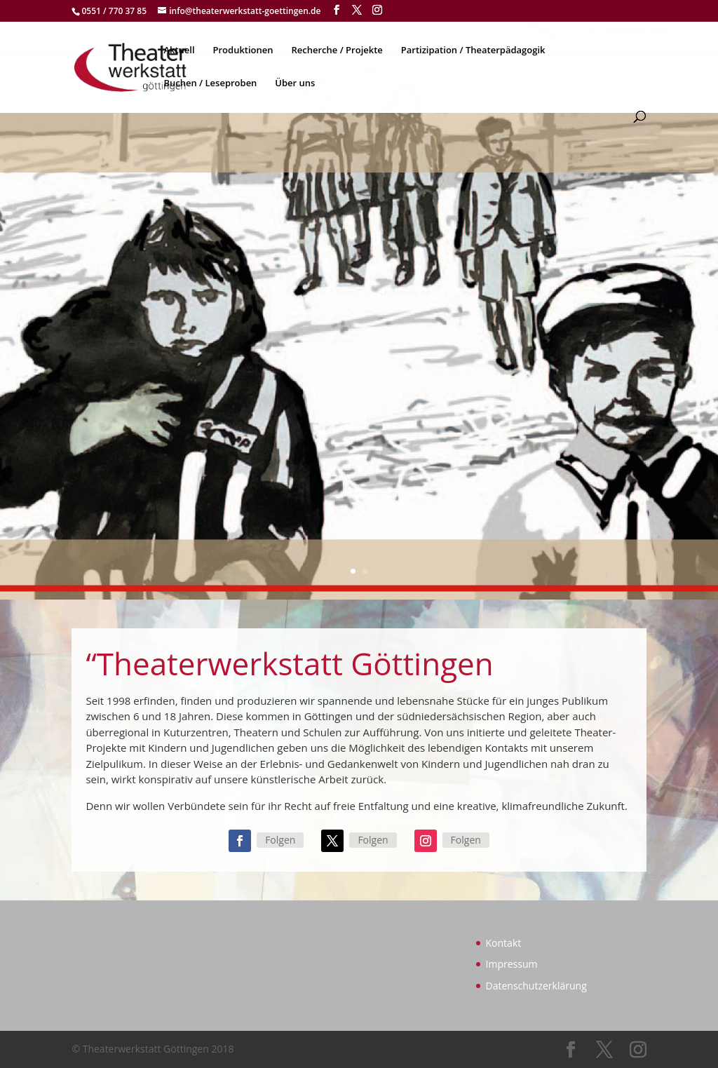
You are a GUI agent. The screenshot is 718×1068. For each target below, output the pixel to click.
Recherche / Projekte (336, 50)
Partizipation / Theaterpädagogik (473, 50)
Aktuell (178, 50)
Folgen (280, 839)
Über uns (295, 83)
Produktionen (243, 50)
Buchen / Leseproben (210, 83)
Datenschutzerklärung (536, 985)
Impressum (512, 964)
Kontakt (504, 942)
